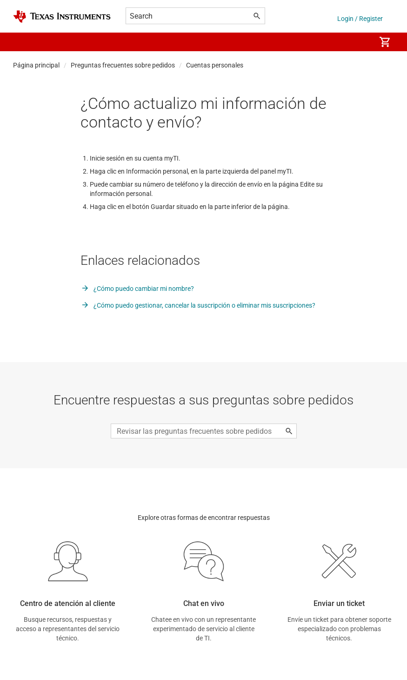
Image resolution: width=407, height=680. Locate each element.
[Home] (62, 16)
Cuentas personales (214, 65)
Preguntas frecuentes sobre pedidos (123, 65)
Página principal (36, 65)
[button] (22, 42)
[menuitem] (359, 42)
